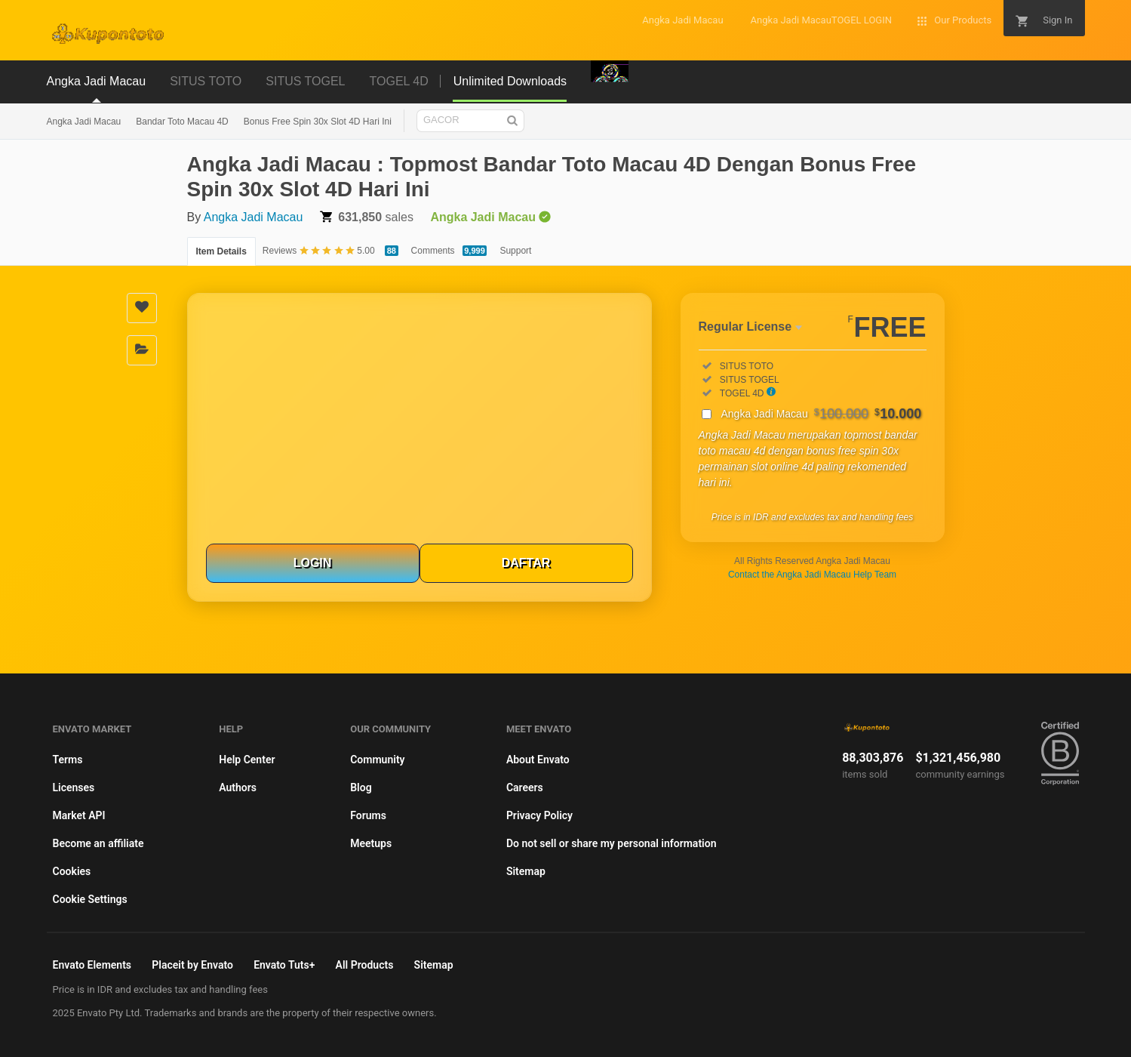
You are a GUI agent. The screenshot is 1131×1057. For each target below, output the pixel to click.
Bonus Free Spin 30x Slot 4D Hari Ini (318, 121)
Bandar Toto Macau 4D (182, 121)
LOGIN (313, 562)
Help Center (247, 759)
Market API (79, 815)
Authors (238, 787)
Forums (368, 815)
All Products (365, 965)
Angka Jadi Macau (84, 121)
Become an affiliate (98, 843)
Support (515, 250)
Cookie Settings (90, 899)
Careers (524, 787)
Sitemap (526, 871)
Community (377, 759)
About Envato (538, 759)
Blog (360, 787)
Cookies (72, 871)
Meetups (371, 843)
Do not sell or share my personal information (611, 843)
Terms (68, 759)
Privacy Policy (539, 815)
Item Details (221, 251)
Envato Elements (92, 965)
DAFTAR (526, 562)
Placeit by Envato (192, 965)
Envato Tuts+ (284, 965)
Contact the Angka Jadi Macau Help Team (812, 574)
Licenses (74, 787)
